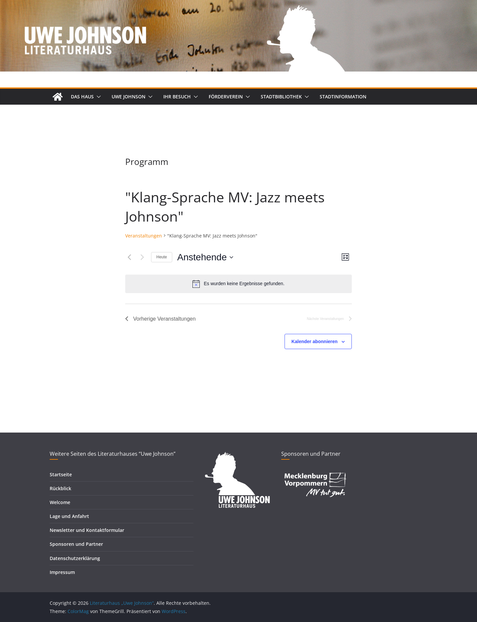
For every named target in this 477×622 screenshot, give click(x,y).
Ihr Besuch (177, 96)
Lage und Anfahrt (69, 516)
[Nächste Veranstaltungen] (142, 257)
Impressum (62, 572)
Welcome (60, 502)
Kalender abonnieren (315, 341)
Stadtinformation (343, 96)
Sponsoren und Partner (76, 544)
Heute (161, 257)
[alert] (238, 284)
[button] (97, 96)
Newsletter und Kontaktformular (87, 530)
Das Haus (82, 96)
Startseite (61, 474)
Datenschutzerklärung (75, 558)
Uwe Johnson (128, 96)
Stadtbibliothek (281, 96)
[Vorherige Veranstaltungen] (129, 257)
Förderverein (226, 96)
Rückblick (60, 488)
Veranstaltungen (143, 236)
